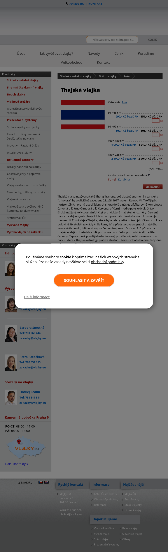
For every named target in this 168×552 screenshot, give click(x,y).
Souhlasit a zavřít (84, 280)
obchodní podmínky (107, 261)
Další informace (37, 297)
